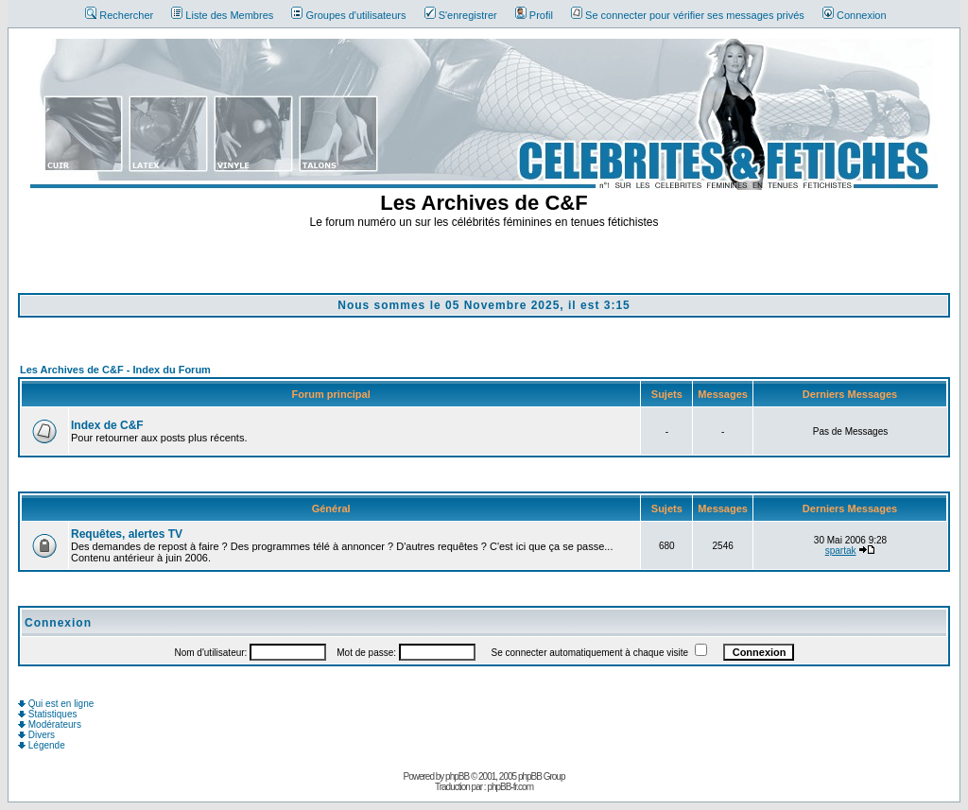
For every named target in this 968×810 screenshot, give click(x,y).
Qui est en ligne (56, 703)
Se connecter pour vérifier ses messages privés (687, 15)
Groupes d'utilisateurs (348, 15)
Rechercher (119, 15)
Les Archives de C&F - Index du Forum (115, 369)
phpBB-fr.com (510, 787)
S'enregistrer (460, 15)
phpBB (457, 776)
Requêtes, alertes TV (126, 534)
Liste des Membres (222, 15)
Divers (36, 735)
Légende (41, 745)
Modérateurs (49, 724)
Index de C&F (107, 425)
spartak (840, 550)
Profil (534, 15)
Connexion (854, 15)
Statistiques (47, 714)
